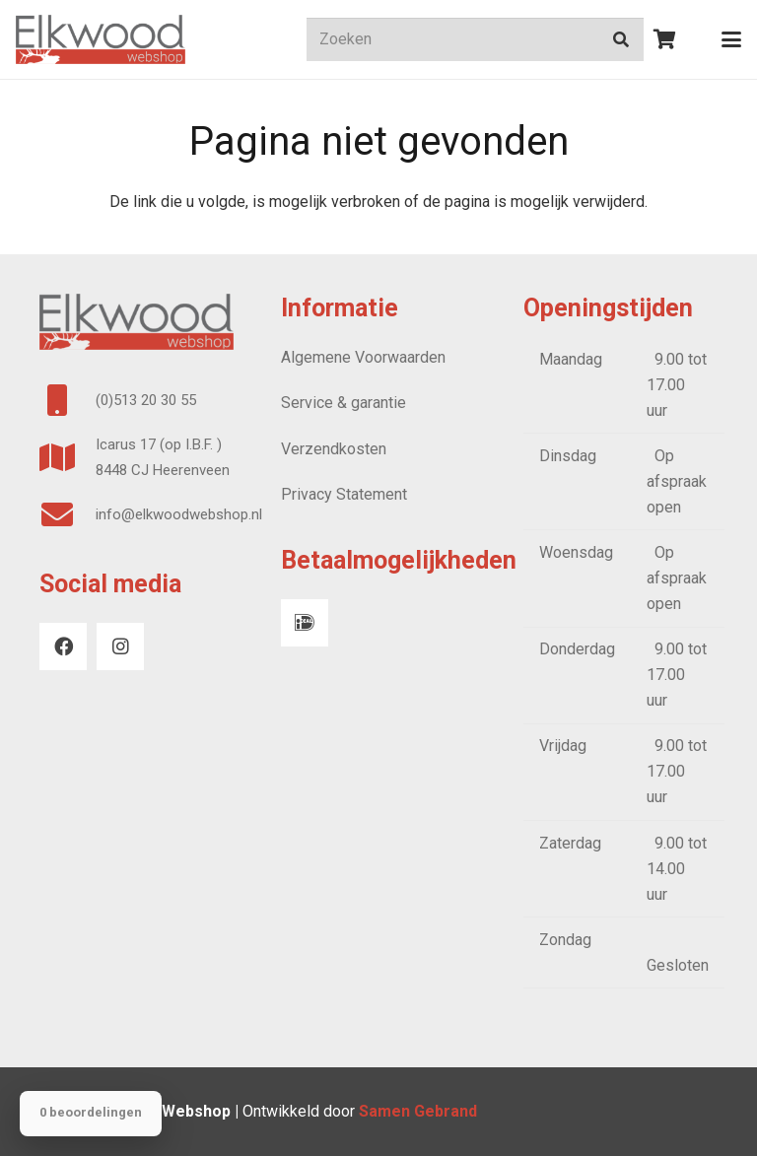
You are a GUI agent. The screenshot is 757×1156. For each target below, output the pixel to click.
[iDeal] (304, 622)
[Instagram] (120, 646)
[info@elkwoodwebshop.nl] (67, 514)
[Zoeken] (475, 40)
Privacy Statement (344, 494)
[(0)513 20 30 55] (67, 400)
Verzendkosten (333, 449)
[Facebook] (63, 646)
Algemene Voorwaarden (363, 357)
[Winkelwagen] (665, 39)
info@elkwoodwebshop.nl (179, 514)
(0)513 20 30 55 (146, 400)
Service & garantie (343, 402)
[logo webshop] (100, 39)
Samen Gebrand (420, 1111)
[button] (731, 39)
